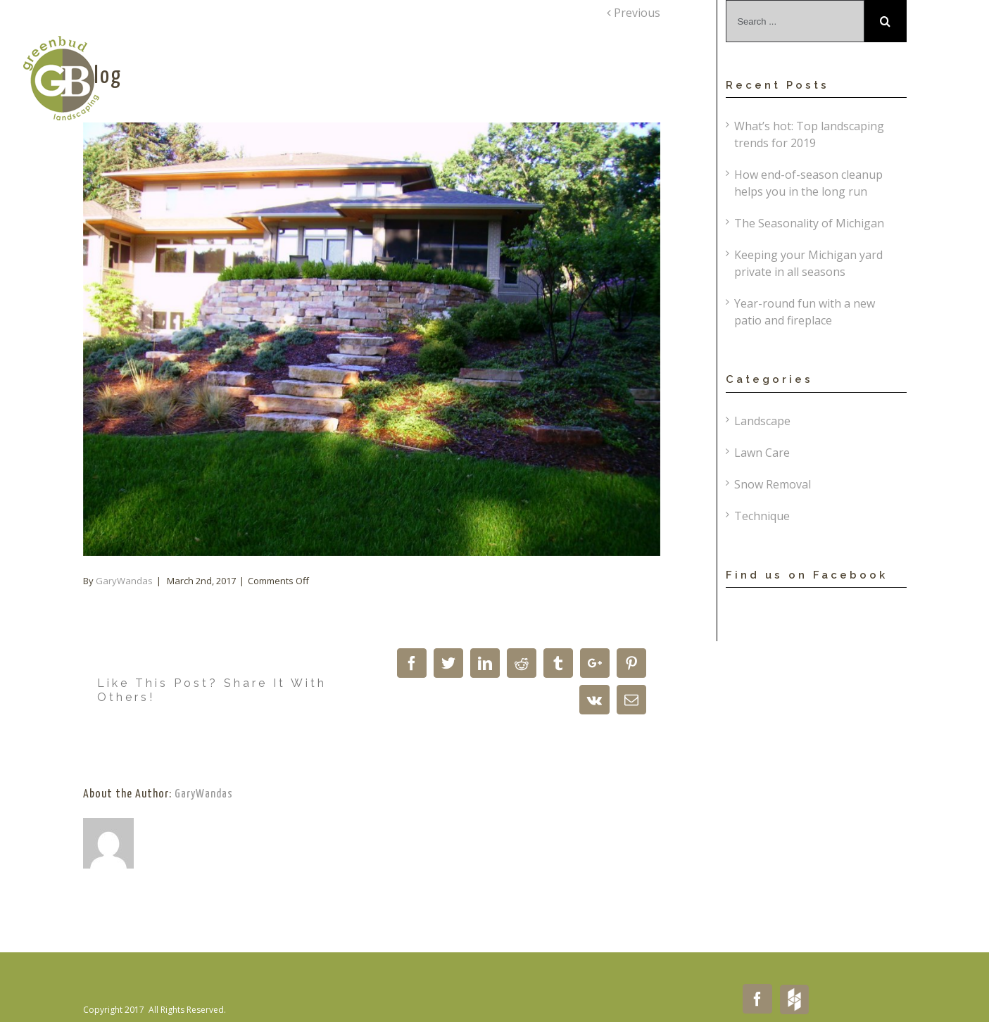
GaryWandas (124, 580)
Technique (762, 516)
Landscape (762, 421)
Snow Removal (772, 484)
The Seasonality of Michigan (809, 223)
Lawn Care (762, 452)
